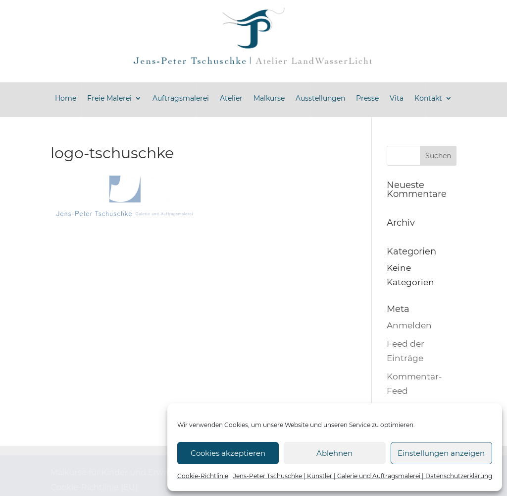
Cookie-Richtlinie (202, 476)
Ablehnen (334, 453)
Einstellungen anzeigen (441, 453)
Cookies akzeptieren (228, 453)
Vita (397, 98)
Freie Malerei (109, 98)
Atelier (231, 98)
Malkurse (269, 98)
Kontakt (428, 98)
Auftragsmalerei (180, 98)
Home (65, 98)
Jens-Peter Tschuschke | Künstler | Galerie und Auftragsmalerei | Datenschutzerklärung (362, 476)
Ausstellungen (320, 98)
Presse (367, 98)
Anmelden (409, 325)
